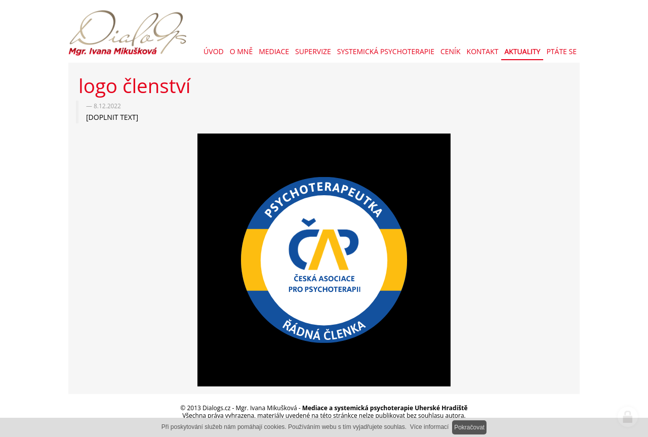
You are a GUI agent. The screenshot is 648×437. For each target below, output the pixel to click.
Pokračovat (469, 427)
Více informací (429, 426)
